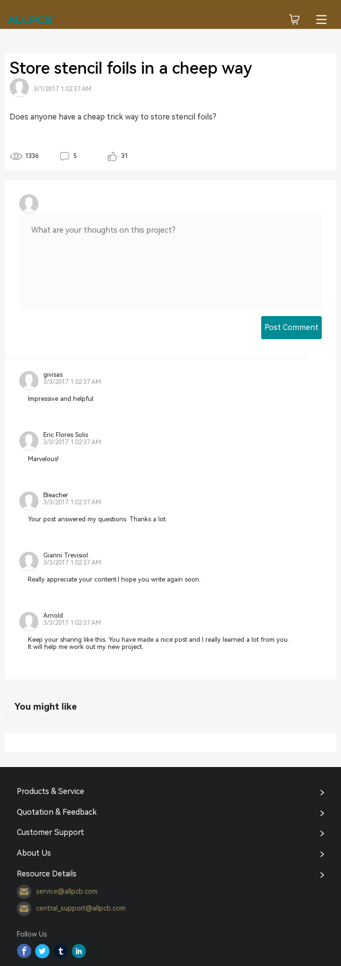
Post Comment (291, 327)
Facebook (24, 951)
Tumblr (60, 951)
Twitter (42, 951)
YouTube (79, 951)
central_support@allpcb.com (71, 908)
